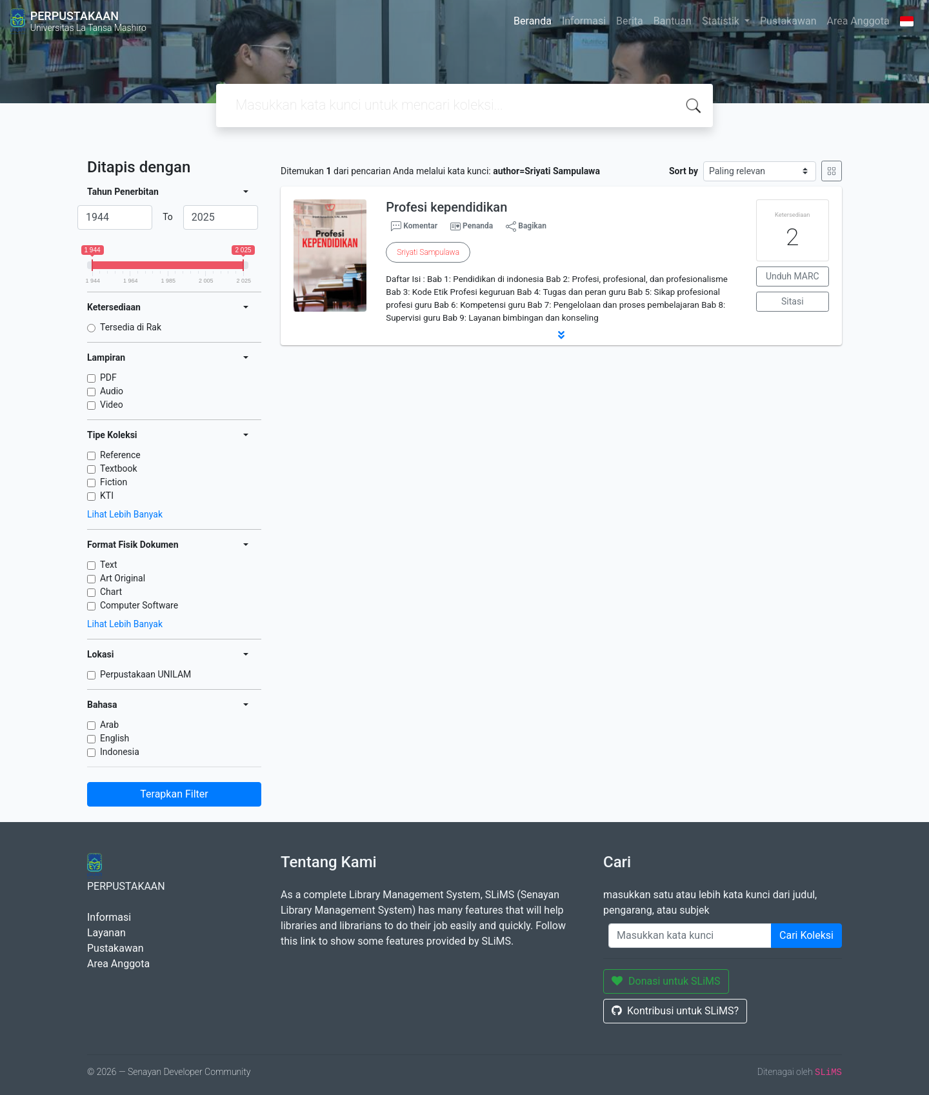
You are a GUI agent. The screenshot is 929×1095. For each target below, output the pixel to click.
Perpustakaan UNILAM (145, 674)
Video (111, 404)
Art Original (122, 578)
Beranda (533, 21)
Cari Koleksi (806, 935)
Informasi (584, 21)
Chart (111, 592)
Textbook (118, 468)
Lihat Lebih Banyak (125, 514)
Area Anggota (858, 21)
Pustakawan (788, 21)
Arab (109, 724)
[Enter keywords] (690, 935)
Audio (111, 391)
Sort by (683, 171)
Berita (629, 21)
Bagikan (526, 226)
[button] (561, 335)
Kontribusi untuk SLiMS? (675, 1011)
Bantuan (673, 21)
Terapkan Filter (174, 794)
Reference (120, 455)
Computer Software (139, 605)
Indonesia (119, 752)
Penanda (478, 225)
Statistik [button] (722, 21)
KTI (107, 495)
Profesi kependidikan (446, 207)
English (114, 738)
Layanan (106, 933)
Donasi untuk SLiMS (666, 981)
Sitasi (792, 301)
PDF (108, 377)
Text (108, 564)
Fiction (113, 482)
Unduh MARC (792, 276)
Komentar (414, 226)
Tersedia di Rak (130, 327)
